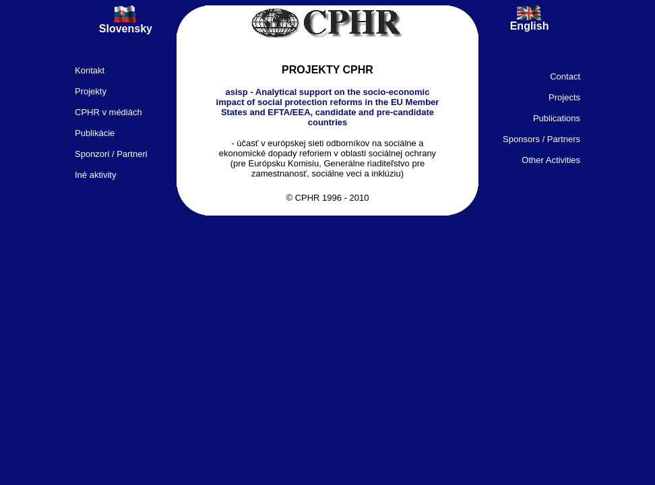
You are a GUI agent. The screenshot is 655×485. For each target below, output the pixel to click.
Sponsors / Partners (541, 139)
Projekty (90, 91)
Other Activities (551, 160)
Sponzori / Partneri (111, 154)
